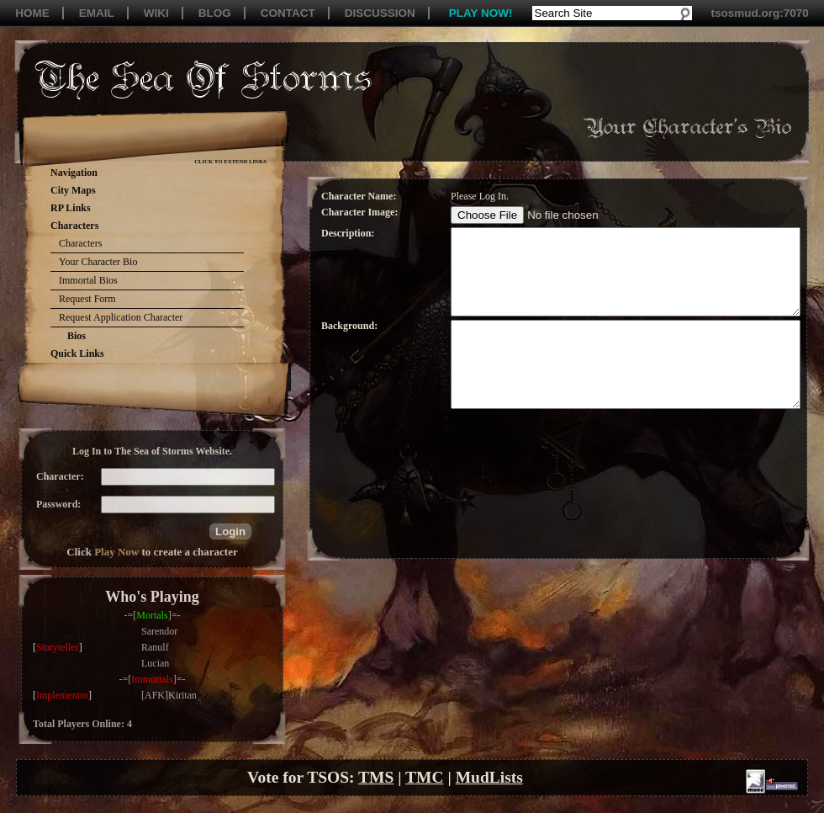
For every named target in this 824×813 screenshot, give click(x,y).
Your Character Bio (98, 262)
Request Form (87, 299)
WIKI (156, 13)
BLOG (214, 13)
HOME (32, 13)
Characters (80, 243)
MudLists (489, 777)
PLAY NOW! (481, 13)
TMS (376, 777)
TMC (424, 777)
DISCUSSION (380, 13)
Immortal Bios (88, 280)
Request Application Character (120, 317)
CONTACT (288, 13)
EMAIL (96, 13)
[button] (230, 531)
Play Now (116, 551)
